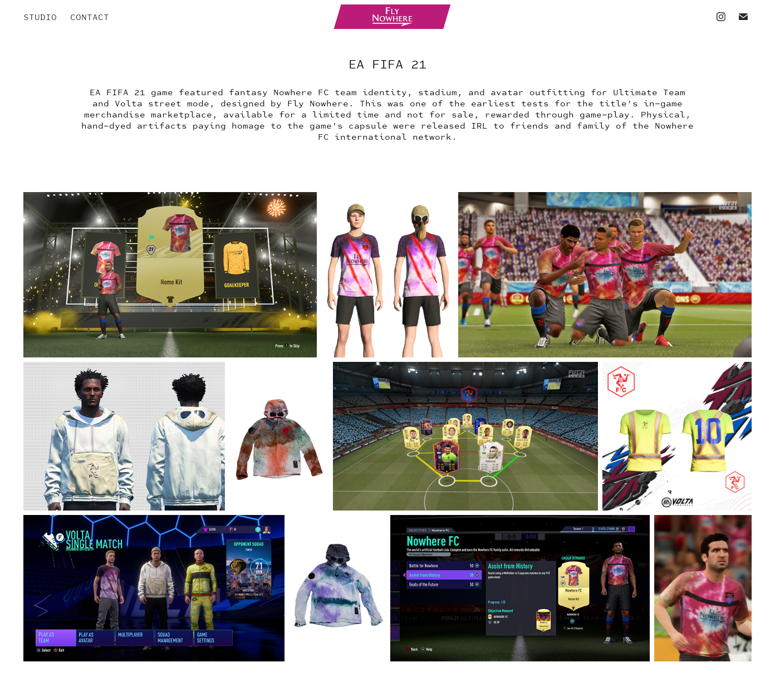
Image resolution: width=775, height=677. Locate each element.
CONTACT (89, 16)
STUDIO (40, 16)
